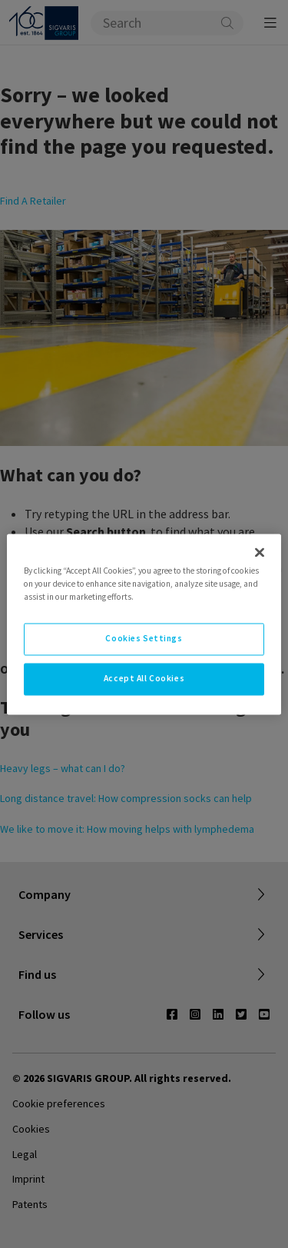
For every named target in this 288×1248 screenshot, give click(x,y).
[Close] (259, 552)
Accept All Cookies (144, 678)
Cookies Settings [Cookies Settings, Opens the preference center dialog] (143, 638)
